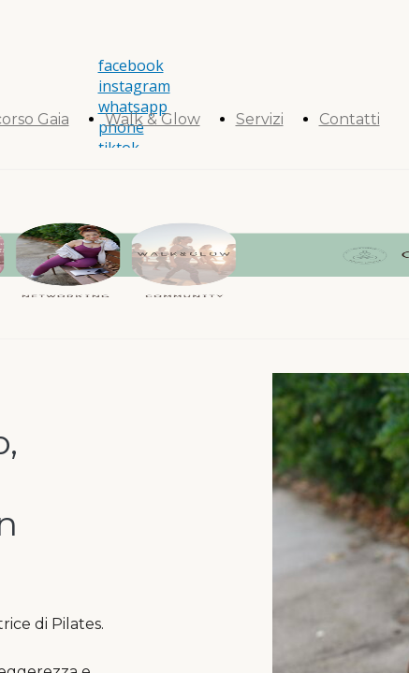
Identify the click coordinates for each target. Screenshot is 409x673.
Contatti (349, 119)
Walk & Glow (152, 119)
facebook (131, 65)
